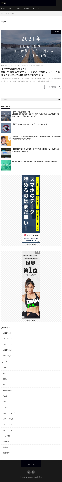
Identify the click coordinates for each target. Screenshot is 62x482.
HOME (3, 8)
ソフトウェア (7, 424)
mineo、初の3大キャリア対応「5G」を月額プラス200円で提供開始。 (35, 161)
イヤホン (6, 407)
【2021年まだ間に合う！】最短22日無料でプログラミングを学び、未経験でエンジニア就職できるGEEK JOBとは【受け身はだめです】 (30, 71)
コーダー (23, 65)
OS (4, 385)
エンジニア (15, 65)
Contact (18, 8)
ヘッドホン (7, 436)
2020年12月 (7, 339)
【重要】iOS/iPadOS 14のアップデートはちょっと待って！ (32, 124)
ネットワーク (7, 430)
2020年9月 (7, 356)
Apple (5, 367)
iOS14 (5, 379)
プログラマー (31, 65)
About (10, 8)
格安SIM (6, 441)
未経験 (38, 65)
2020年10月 (7, 350)
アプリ (5, 402)
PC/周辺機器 (7, 390)
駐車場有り (7, 453)
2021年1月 (7, 333)
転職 (42, 65)
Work (57, 32)
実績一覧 (26, 8)
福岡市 (5, 447)
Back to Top (31, 464)
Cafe (4, 373)
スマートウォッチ (9, 413)
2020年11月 (7, 344)
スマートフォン (8, 419)
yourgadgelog (36, 477)
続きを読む (52, 87)
